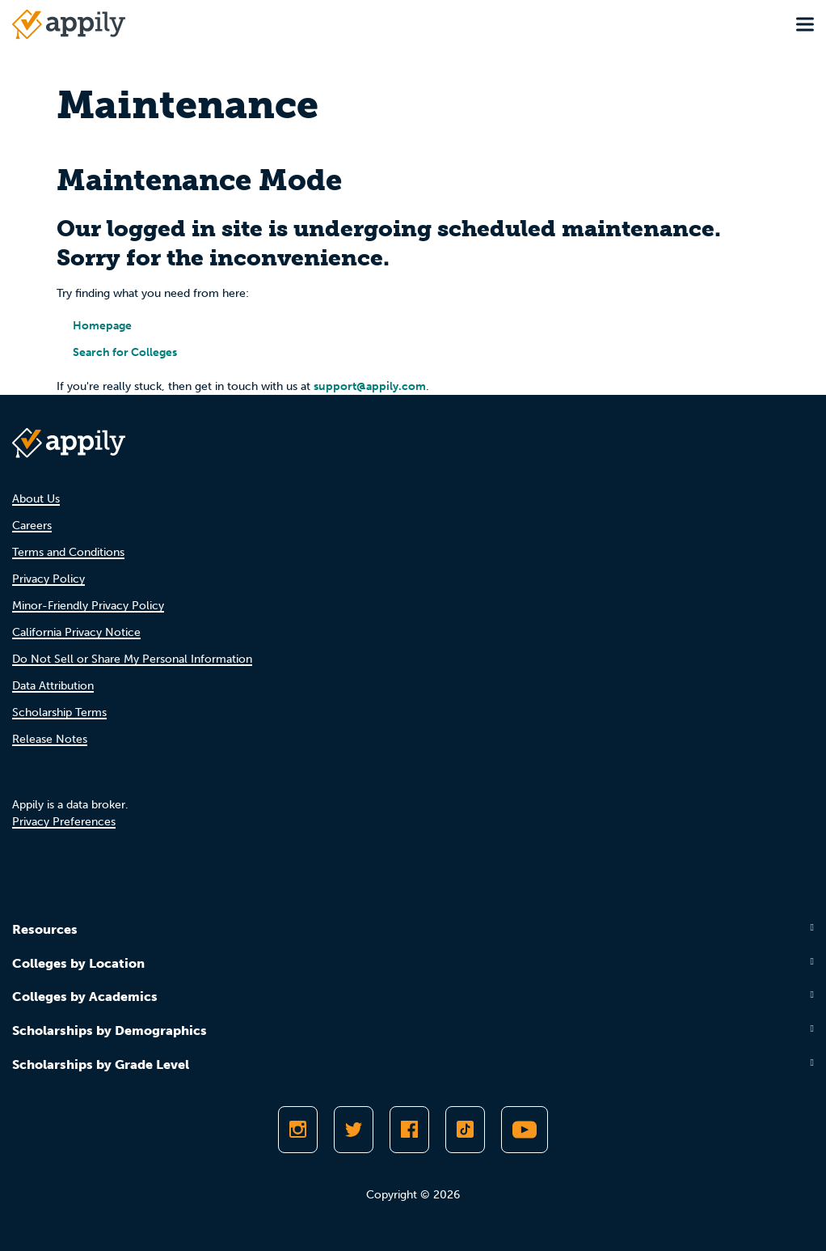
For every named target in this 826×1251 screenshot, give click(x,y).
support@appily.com (370, 386)
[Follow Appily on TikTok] (465, 1129)
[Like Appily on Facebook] (409, 1129)
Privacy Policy (48, 579)
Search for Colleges (125, 352)
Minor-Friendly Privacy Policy (88, 606)
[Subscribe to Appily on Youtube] (524, 1129)
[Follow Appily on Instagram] (298, 1129)
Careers (32, 525)
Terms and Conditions (68, 552)
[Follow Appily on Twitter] (353, 1129)
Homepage (102, 326)
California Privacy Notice (76, 632)
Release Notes (49, 739)
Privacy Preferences (64, 822)
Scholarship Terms (59, 712)
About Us (36, 499)
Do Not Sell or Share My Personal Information (132, 659)
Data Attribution (53, 686)
